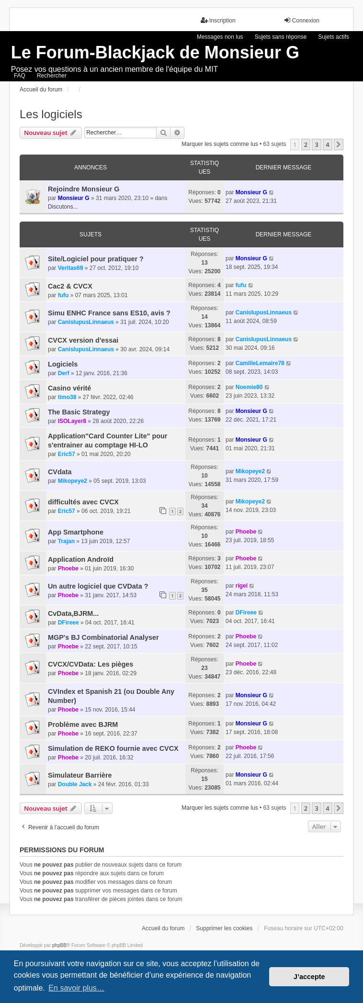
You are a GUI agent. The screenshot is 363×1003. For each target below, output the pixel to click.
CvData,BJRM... (73, 613)
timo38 (67, 397)
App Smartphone (75, 532)
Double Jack (75, 784)
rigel (242, 585)
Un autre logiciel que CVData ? (98, 586)
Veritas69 (70, 268)
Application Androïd (80, 559)
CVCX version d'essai (83, 340)
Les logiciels (51, 114)
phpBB (59, 945)
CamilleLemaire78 (260, 363)
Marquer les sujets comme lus (220, 144)
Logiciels (63, 364)
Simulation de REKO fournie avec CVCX (113, 748)
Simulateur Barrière (80, 775)
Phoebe (246, 531)
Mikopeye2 (72, 481)
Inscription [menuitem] (218, 20)
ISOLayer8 (72, 421)
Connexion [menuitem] (301, 20)
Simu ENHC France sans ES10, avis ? (109, 313)
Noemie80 (249, 387)
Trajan (66, 541)
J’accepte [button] (309, 977)
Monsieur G (74, 198)
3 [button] (316, 144)
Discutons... (63, 206)
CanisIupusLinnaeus (86, 322)
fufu (63, 295)
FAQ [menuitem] (19, 75)
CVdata (60, 472)
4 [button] (327, 144)
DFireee (68, 622)
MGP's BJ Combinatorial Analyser (103, 637)
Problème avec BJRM (83, 724)
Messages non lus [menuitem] (220, 36)
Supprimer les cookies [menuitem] (224, 928)
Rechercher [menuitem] (52, 75)
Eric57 (66, 454)
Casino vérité (69, 388)
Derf (63, 373)
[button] (338, 144)
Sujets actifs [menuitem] (333, 36)
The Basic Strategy (79, 412)
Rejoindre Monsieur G (84, 189)
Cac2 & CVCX (70, 286)
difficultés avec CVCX (83, 502)
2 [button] (305, 144)
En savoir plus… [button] (76, 988)
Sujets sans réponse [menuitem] (281, 36)
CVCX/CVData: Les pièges (90, 664)
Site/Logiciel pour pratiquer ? (96, 259)
